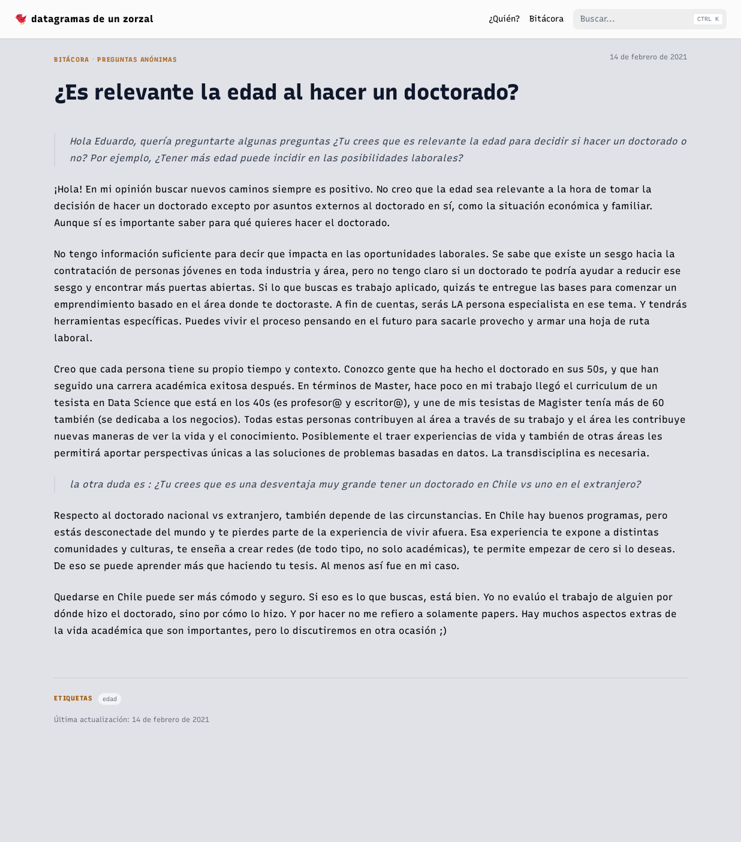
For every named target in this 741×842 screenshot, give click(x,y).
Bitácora (71, 60)
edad (110, 699)
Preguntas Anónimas (137, 60)
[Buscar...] (650, 19)
